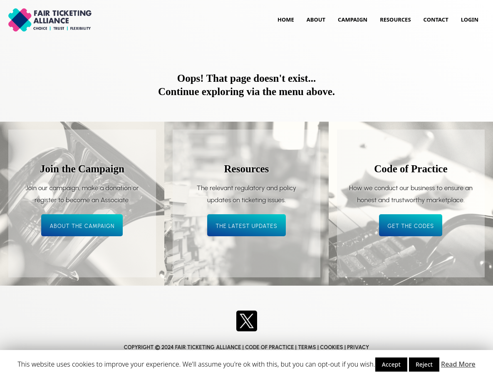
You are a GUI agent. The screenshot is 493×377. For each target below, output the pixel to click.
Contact (436, 19)
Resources (395, 19)
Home (285, 19)
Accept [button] (391, 364)
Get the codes (410, 226)
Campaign (352, 19)
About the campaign (82, 226)
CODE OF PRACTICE (269, 347)
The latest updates (246, 226)
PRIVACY (358, 347)
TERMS (307, 347)
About (316, 19)
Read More (458, 364)
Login (469, 19)
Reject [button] (424, 364)
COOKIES (331, 347)
